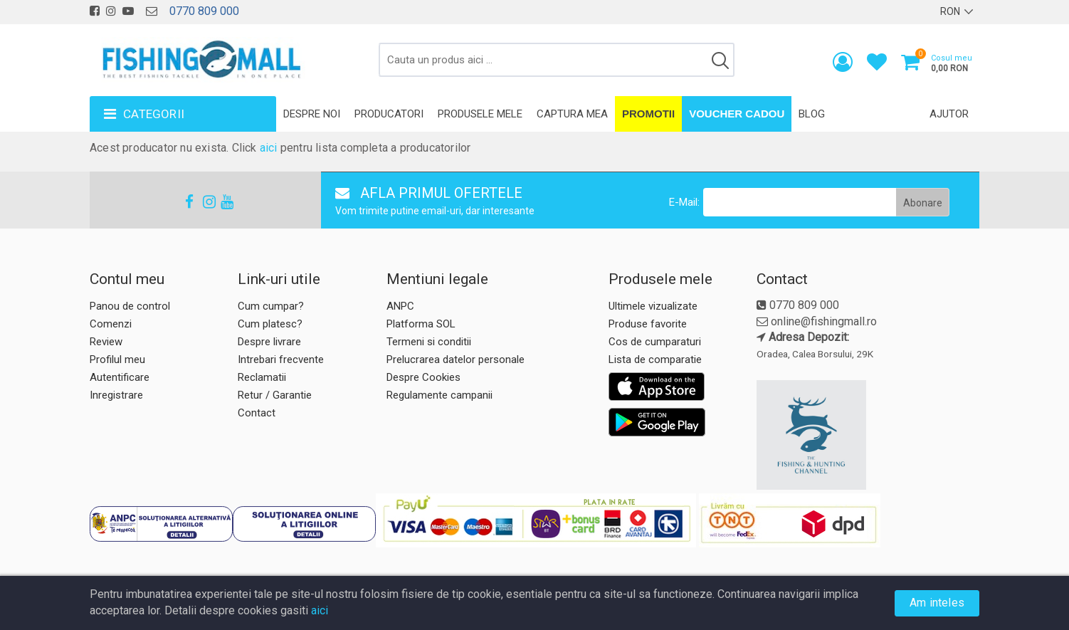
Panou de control (130, 306)
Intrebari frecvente (281, 359)
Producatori (388, 113)
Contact (256, 412)
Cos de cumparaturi (655, 341)
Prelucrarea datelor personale (455, 359)
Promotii (648, 113)
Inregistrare (116, 395)
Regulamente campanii (439, 395)
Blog (812, 113)
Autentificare (119, 377)
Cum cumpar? (271, 306)
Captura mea (572, 113)
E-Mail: (684, 202)
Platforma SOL (420, 323)
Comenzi (111, 323)
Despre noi (311, 113)
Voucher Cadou (736, 113)
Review (106, 341)
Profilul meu (117, 359)
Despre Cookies (423, 377)
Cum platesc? (270, 323)
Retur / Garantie (275, 395)
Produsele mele (480, 113)
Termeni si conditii (428, 341)
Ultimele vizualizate (653, 306)
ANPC (400, 306)
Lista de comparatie (655, 359)
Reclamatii (262, 377)
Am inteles (937, 602)
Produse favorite (648, 323)
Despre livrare (269, 341)
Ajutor (949, 113)
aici (269, 147)
